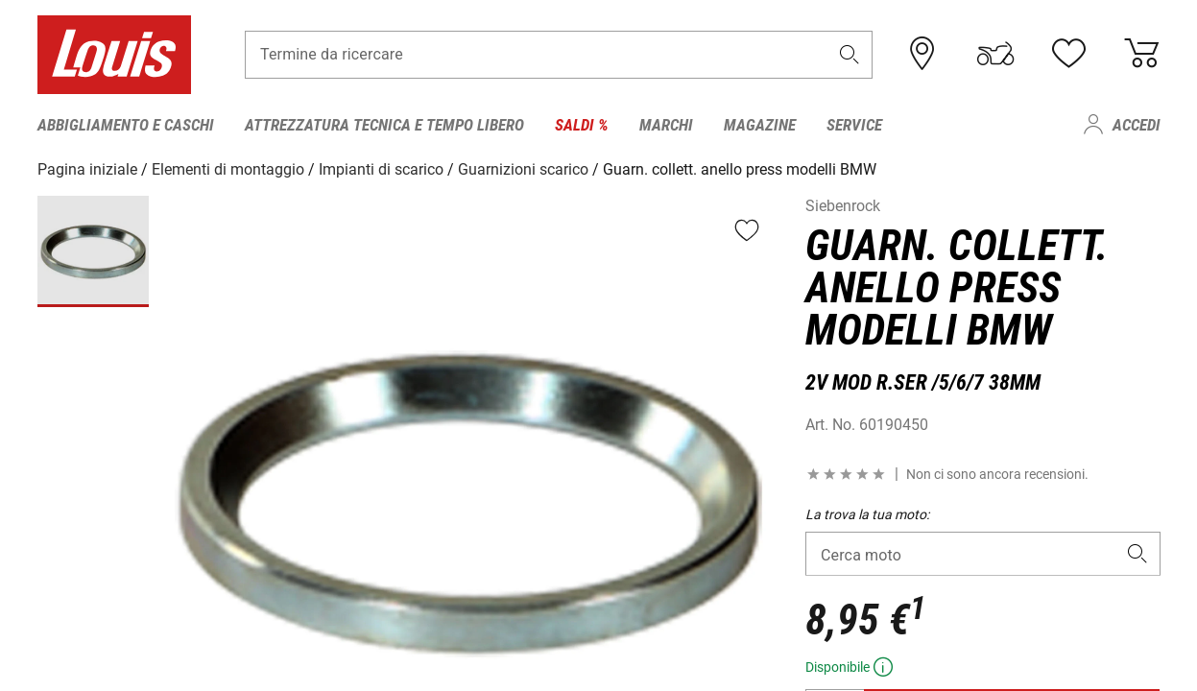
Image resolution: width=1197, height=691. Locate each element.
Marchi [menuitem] (666, 124)
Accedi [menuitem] (1137, 124)
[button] (848, 54)
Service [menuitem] (854, 124)
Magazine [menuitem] (760, 124)
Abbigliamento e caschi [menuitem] (125, 124)
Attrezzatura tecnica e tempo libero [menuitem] (384, 124)
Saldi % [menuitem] (582, 124)
